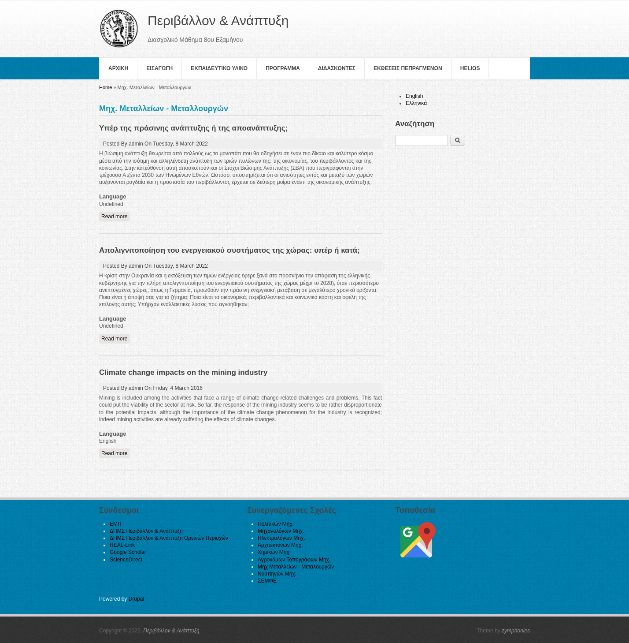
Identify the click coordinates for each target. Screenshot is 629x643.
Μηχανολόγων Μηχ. (281, 531)
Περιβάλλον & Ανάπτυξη (171, 631)
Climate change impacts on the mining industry (183, 372)
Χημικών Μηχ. (274, 552)
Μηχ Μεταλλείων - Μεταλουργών (296, 567)
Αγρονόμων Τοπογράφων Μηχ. (294, 560)
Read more (115, 216)
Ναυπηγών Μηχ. (277, 574)
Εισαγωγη (159, 68)
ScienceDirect (126, 560)
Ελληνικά (416, 103)
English (414, 96)
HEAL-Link (122, 545)
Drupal (136, 599)
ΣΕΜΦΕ (267, 581)
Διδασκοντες (336, 68)
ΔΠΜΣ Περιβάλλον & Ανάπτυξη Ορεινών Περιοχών (169, 538)
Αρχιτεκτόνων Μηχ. (280, 545)
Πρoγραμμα (283, 68)
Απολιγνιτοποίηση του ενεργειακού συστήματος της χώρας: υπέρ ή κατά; (229, 250)
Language (112, 196)
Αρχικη (118, 68)
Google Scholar (128, 552)
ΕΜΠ (116, 524)
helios (470, 68)
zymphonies (516, 631)
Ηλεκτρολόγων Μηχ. (281, 538)
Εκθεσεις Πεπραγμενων (408, 68)
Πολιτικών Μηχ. (276, 524)
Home (105, 87)
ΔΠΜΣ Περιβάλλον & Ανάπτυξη (146, 531)
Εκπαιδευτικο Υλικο (219, 68)
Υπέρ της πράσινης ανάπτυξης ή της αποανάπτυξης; (193, 128)
